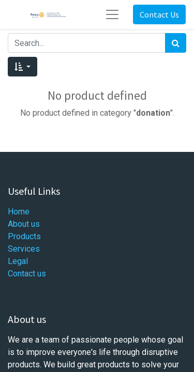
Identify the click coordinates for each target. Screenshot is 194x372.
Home (18, 211)
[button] (22, 66)
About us (24, 224)
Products (24, 236)
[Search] (175, 43)
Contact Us (159, 14)
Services (24, 249)
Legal (18, 261)
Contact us (27, 273)
